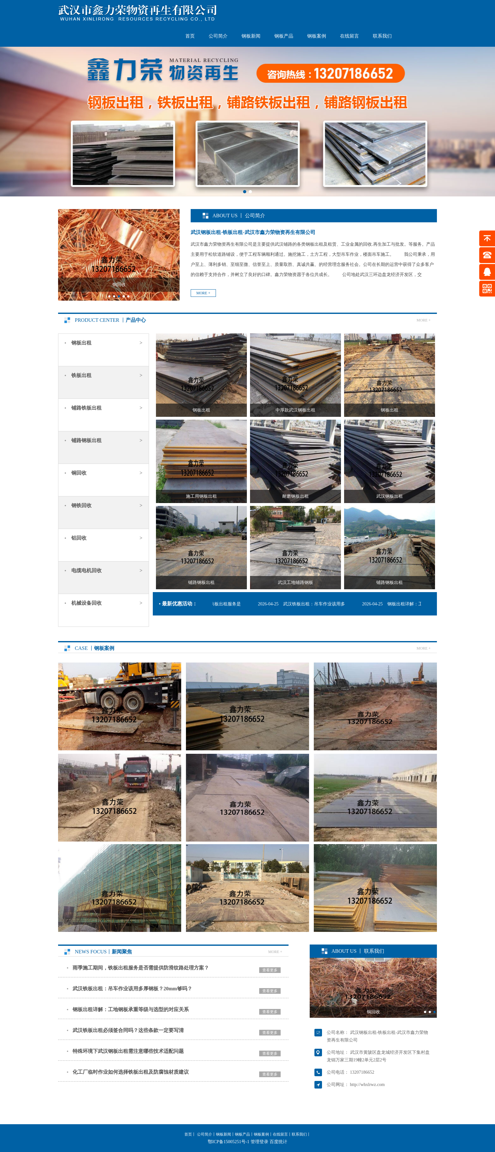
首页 (190, 36)
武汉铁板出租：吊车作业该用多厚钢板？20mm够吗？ (132, 988)
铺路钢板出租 (201, 582)
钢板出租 (201, 410)
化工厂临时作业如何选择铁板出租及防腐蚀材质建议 (131, 1072)
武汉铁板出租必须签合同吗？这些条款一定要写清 (128, 1030)
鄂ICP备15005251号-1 (228, 1141)
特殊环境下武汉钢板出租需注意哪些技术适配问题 (128, 1051)
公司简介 (218, 36)
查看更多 (269, 970)
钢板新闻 (251, 36)
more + (203, 293)
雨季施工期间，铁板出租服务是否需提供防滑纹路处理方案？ (141, 967)
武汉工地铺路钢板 (295, 582)
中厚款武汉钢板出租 (295, 410)
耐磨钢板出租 (295, 496)
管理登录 (259, 1141)
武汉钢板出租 (389, 496)
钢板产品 (283, 36)
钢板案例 (316, 36)
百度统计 (278, 1141)
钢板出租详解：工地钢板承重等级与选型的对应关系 (131, 1009)
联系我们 (382, 36)
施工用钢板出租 (201, 496)
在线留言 (349, 36)
